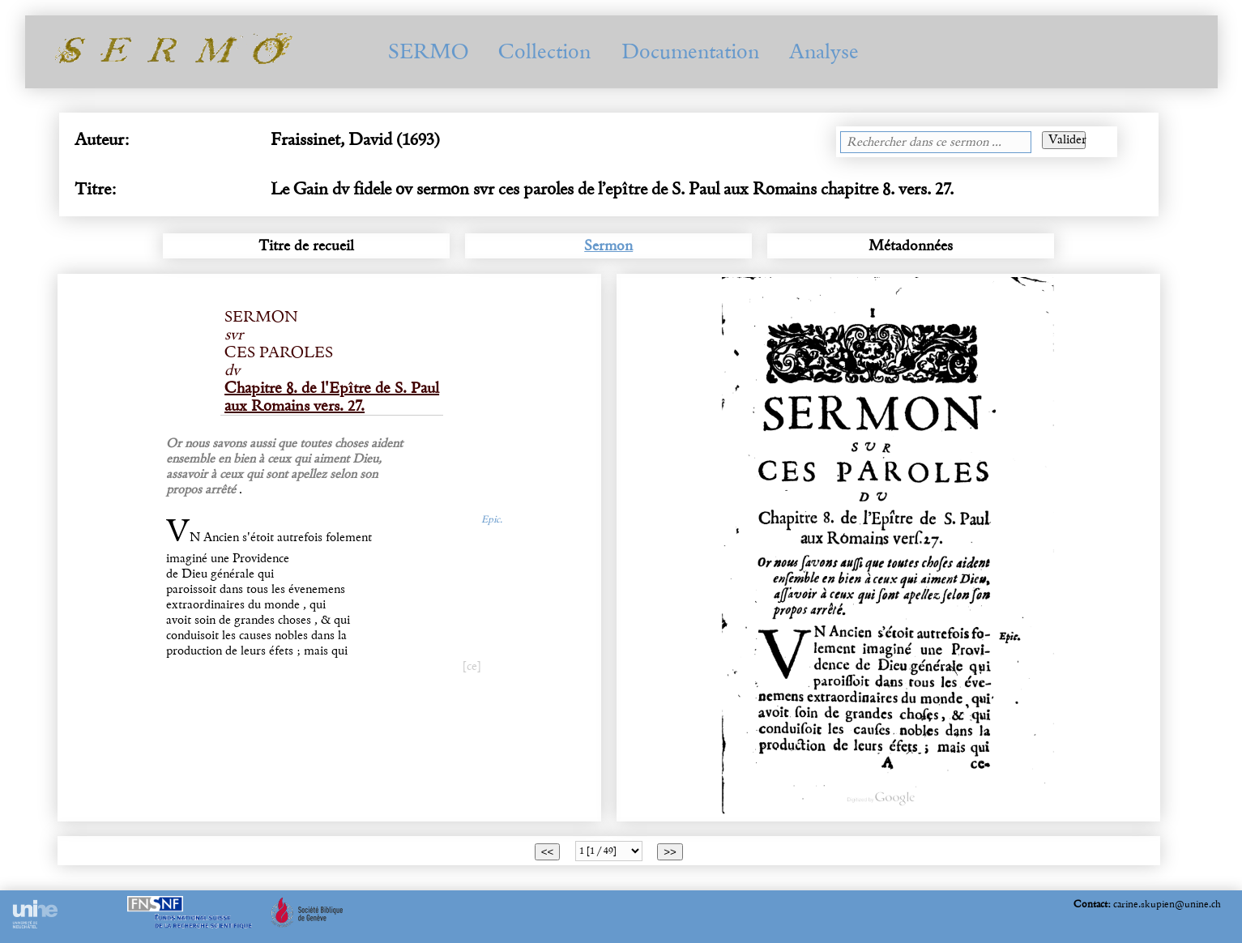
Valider (1067, 139)
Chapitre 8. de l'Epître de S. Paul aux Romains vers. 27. (331, 397)
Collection (544, 51)
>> (670, 852)
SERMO (428, 51)
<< (547, 852)
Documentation (690, 51)
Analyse (824, 51)
